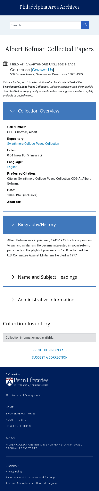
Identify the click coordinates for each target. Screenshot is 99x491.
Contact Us (42, 69)
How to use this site (20, 426)
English (12, 167)
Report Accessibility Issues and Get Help (30, 477)
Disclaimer (12, 466)
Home (10, 407)
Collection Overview (38, 111)
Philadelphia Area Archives (49, 7)
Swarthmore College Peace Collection (33, 144)
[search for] (45, 25)
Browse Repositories (21, 413)
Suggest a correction (49, 357)
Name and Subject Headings (47, 277)
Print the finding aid (49, 350)
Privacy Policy (14, 471)
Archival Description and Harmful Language (32, 483)
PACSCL (10, 438)
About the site (16, 420)
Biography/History (37, 224)
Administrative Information (46, 299)
